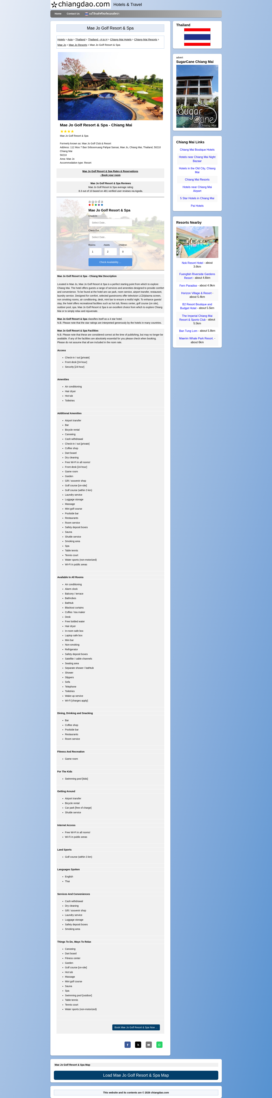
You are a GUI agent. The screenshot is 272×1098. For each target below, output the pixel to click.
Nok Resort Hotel (193, 262)
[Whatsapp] (159, 1045)
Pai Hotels (197, 205)
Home (58, 13)
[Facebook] (128, 1045)
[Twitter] (138, 1045)
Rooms (92, 245)
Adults (107, 245)
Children (123, 245)
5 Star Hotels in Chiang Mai (197, 198)
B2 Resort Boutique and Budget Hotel (196, 306)
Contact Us (73, 13)
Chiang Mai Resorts (197, 179)
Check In (93, 216)
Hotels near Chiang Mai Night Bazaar (197, 159)
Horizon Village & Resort (196, 293)
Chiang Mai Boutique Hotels (197, 149)
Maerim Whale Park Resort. (196, 338)
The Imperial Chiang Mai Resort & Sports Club (195, 317)
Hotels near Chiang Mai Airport (197, 189)
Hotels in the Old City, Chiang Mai (197, 170)
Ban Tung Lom (188, 330)
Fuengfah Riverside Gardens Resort (197, 276)
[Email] (149, 1045)
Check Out (94, 230)
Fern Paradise (188, 285)
